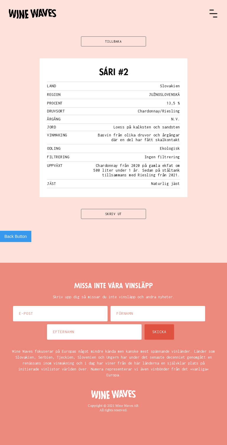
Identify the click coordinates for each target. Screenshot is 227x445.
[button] (213, 13)
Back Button (15, 236)
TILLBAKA (113, 41)
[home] (109, 14)
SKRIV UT (113, 214)
